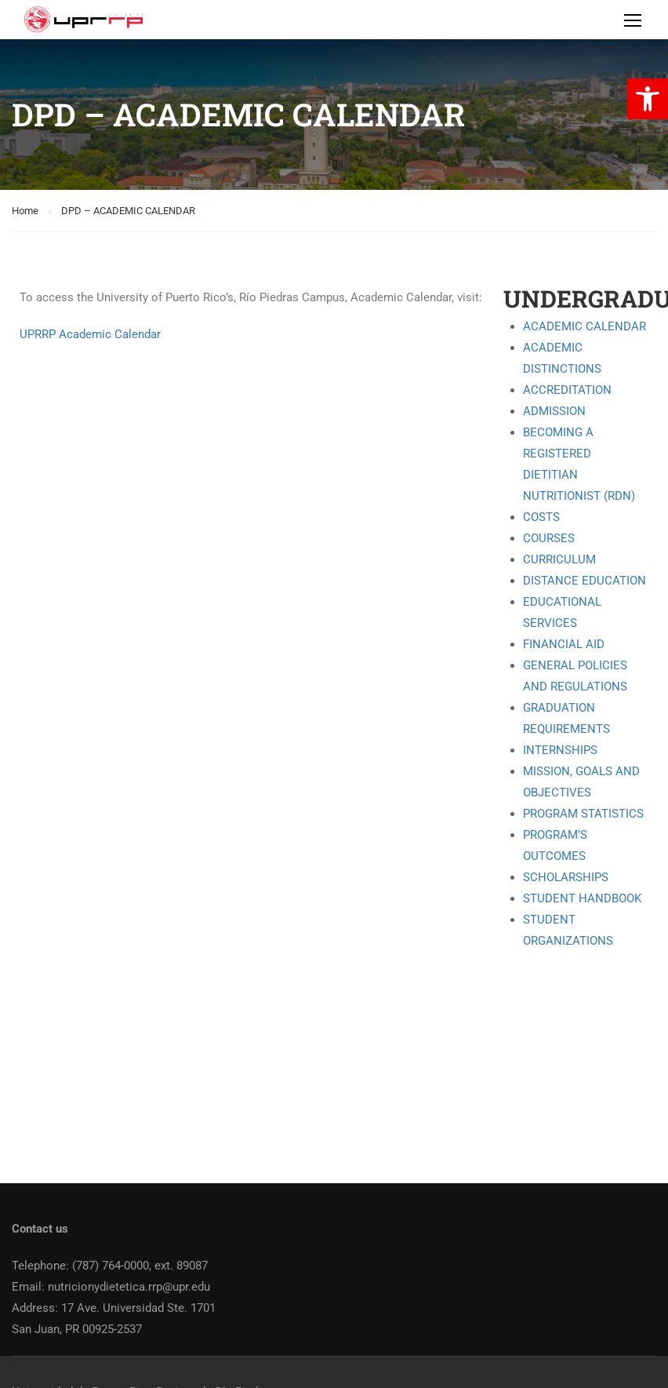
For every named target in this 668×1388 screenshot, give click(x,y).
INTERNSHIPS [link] (560, 750)
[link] (647, 98)
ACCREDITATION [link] (567, 390)
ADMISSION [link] (554, 411)
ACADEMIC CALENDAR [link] (584, 326)
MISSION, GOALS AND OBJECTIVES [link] (581, 782)
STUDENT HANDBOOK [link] (582, 898)
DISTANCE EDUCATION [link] (584, 581)
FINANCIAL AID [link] (563, 644)
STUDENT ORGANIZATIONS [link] (568, 930)
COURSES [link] (549, 538)
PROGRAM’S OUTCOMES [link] (555, 845)
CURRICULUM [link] (559, 559)
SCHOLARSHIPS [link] (565, 877)
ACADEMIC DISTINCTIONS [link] (562, 358)
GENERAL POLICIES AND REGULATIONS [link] (575, 676)
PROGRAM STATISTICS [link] (583, 814)
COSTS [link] (541, 517)
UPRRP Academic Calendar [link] (90, 334)
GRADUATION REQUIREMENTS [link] (566, 718)
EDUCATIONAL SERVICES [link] (562, 612)
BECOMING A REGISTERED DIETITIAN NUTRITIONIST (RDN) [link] (579, 464)
